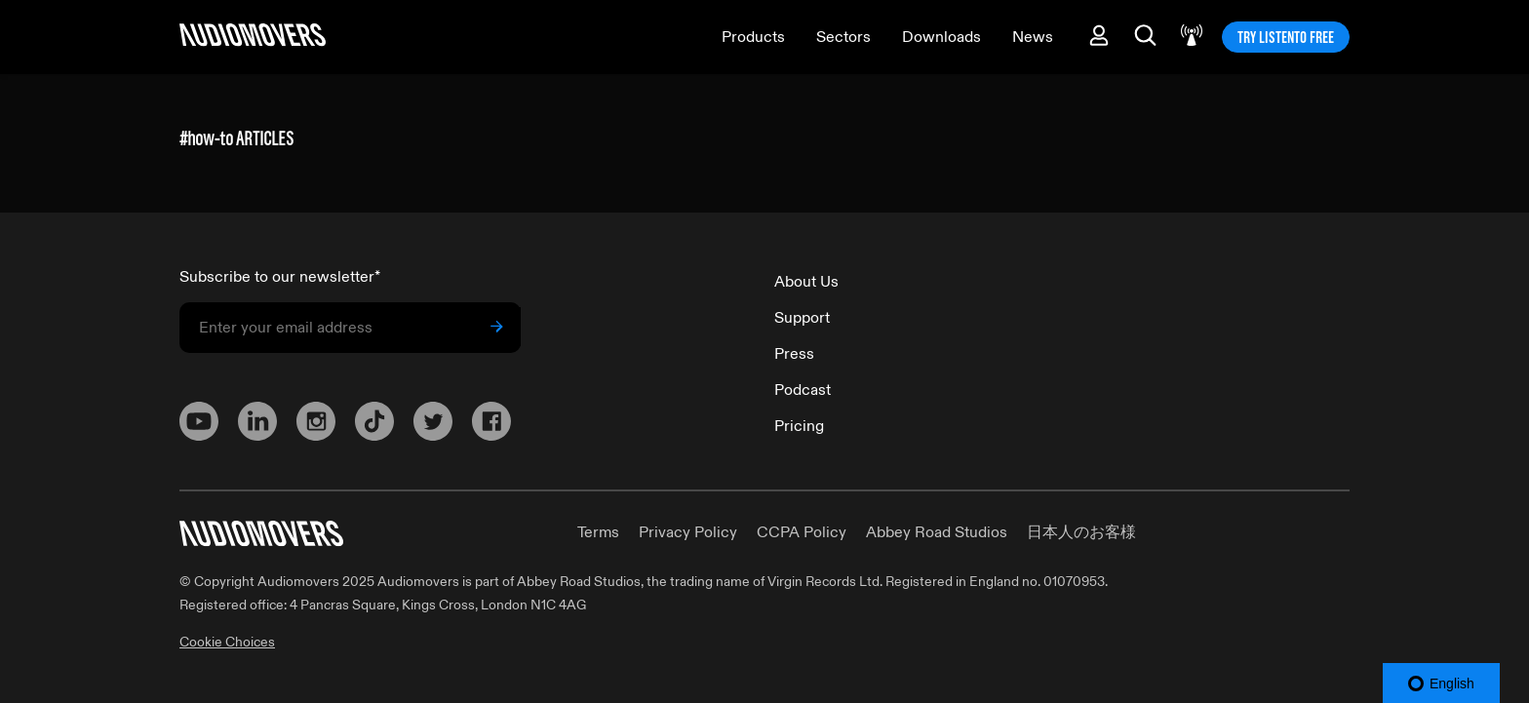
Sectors (843, 37)
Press (794, 354)
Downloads (941, 37)
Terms (598, 532)
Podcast (802, 390)
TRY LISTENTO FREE (1285, 37)
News (1032, 37)
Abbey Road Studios (936, 532)
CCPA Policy (801, 532)
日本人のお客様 (1081, 532)
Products (753, 37)
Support (802, 318)
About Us (806, 282)
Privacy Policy (688, 532)
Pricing (799, 426)
